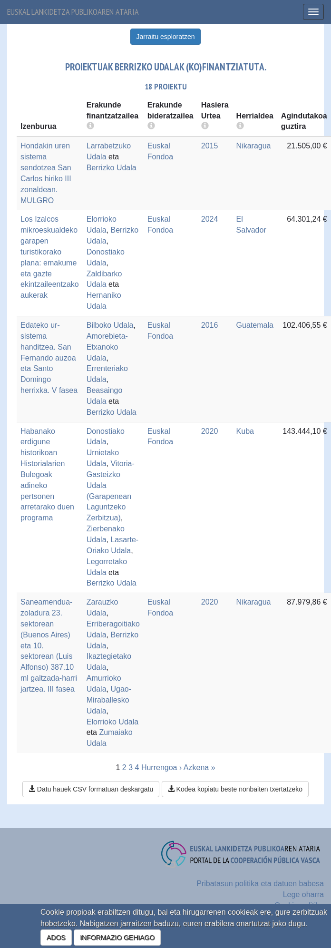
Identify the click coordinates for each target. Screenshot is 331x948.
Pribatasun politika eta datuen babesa (260, 884)
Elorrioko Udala (112, 722)
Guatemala (254, 325)
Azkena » (199, 767)
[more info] (205, 126)
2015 (209, 146)
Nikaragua (253, 146)
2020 (209, 431)
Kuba (245, 431)
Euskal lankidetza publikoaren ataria (73, 11)
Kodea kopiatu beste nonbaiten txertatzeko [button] (235, 789)
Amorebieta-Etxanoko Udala (107, 347)
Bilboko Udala (110, 325)
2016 (209, 325)
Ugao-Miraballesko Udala (109, 700)
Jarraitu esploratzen (165, 36)
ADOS (56, 937)
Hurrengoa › (161, 767)
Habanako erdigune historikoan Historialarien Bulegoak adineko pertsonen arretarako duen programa (47, 474)
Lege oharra (303, 894)
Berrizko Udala (111, 168)
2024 (209, 219)
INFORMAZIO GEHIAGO (117, 937)
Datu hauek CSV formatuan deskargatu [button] (91, 789)
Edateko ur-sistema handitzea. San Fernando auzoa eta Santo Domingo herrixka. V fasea (49, 357)
